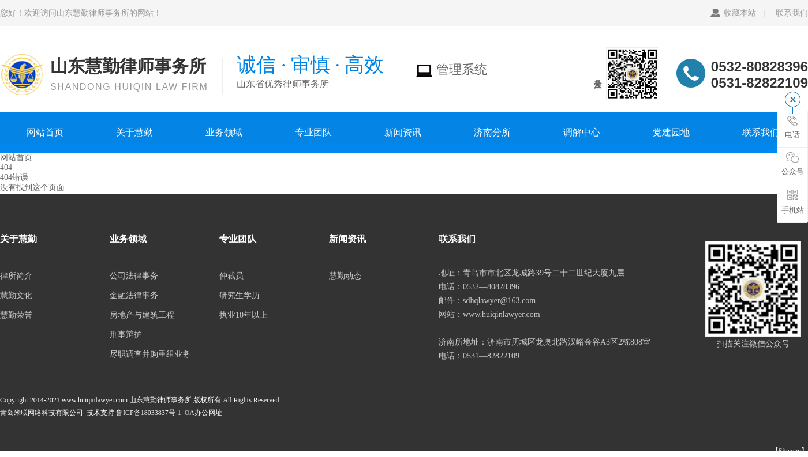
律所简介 (16, 275)
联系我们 (792, 13)
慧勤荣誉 (16, 315)
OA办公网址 (203, 413)
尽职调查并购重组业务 (150, 354)
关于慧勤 (134, 132)
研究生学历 (239, 295)
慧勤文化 (16, 295)
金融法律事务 (134, 295)
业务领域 (223, 132)
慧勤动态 (345, 275)
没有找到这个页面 (32, 187)
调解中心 (581, 132)
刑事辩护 (126, 334)
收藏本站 (740, 13)
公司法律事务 (134, 275)
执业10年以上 (243, 315)
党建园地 (671, 132)
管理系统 (451, 69)
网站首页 (45, 132)
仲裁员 (231, 275)
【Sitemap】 (790, 451)
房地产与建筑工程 (142, 315)
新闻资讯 (402, 132)
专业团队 (313, 132)
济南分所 (492, 132)
